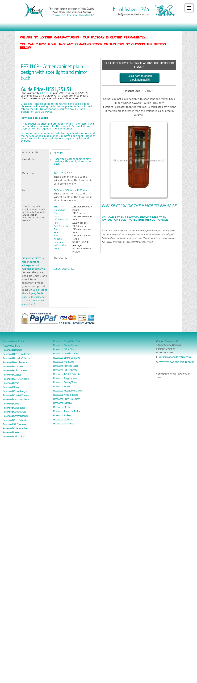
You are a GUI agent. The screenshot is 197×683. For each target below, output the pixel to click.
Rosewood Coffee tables (14, 407)
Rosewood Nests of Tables (65, 394)
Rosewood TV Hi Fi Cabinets (66, 374)
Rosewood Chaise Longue (15, 391)
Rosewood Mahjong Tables (65, 365)
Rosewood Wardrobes (63, 423)
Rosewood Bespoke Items (15, 362)
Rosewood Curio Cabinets (15, 420)
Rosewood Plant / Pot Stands (66, 399)
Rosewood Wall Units (63, 419)
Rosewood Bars (11, 345)
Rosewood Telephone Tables (66, 411)
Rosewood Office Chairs (64, 349)
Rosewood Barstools (12, 350)
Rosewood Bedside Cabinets (16, 358)
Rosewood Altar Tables (13, 341)
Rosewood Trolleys (62, 415)
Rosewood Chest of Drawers (16, 395)
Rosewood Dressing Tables (65, 353)
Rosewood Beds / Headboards (17, 354)
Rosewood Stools (61, 407)
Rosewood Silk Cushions (14, 424)
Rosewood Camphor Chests (16, 399)
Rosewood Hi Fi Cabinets (65, 370)
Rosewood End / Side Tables (66, 357)
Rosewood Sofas (11, 387)
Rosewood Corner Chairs (14, 411)
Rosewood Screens (62, 403)
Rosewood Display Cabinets (66, 345)
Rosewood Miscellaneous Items (67, 390)
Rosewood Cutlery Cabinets (15, 428)
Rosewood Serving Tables (65, 382)
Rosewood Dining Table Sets (66, 341)
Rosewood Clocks (11, 403)
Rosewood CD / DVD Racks (16, 378)
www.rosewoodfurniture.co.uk (176, 362)
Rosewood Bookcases (13, 366)
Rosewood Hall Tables (63, 361)
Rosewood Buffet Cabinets (15, 370)
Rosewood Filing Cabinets (65, 378)
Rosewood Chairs (11, 383)
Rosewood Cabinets (12, 374)
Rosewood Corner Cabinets (15, 416)
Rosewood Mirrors (61, 386)
